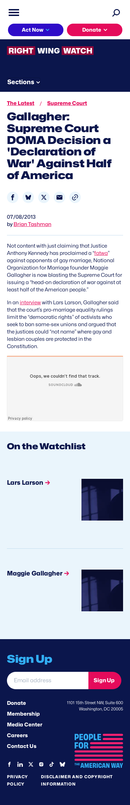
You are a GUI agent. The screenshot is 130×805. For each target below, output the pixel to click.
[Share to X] (44, 197)
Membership (23, 714)
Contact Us (21, 746)
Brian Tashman (32, 224)
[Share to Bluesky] (28, 197)
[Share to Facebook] (12, 197)
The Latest (20, 103)
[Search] (116, 12)
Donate (91, 30)
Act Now (32, 30)
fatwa (101, 253)
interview (30, 302)
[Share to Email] (59, 197)
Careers (17, 735)
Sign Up (104, 680)
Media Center (24, 725)
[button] (75, 197)
